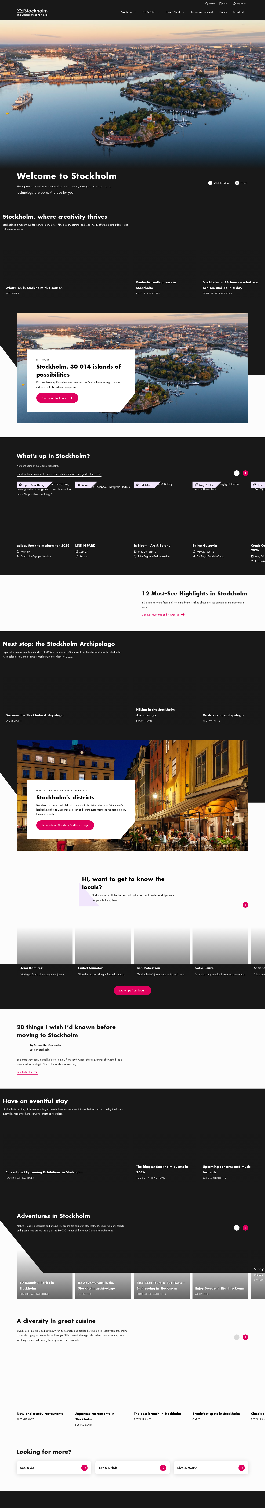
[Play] (219, 183)
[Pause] (241, 183)
